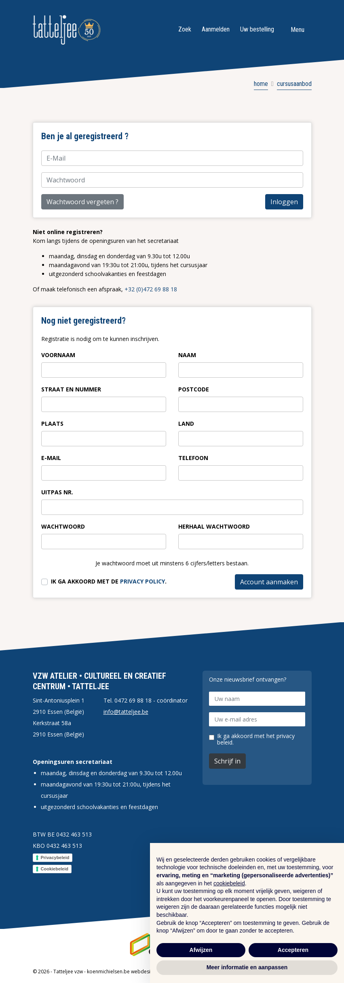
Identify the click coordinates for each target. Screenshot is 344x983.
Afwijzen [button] (201, 950)
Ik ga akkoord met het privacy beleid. (256, 739)
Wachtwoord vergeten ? (82, 201)
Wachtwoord (63, 526)
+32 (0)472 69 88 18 (151, 289)
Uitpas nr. (57, 492)
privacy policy (142, 581)
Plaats (52, 423)
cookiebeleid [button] (229, 883)
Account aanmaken (269, 581)
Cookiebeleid (54, 868)
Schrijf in (227, 761)
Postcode (193, 389)
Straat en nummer (71, 389)
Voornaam (58, 355)
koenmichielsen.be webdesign (121, 971)
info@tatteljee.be (125, 711)
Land (186, 423)
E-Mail (51, 458)
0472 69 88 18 (133, 700)
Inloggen (284, 201)
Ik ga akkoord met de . (109, 581)
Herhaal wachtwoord (214, 526)
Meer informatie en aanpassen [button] (247, 967)
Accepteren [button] (293, 950)
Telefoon (193, 458)
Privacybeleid (55, 857)
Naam (187, 355)
